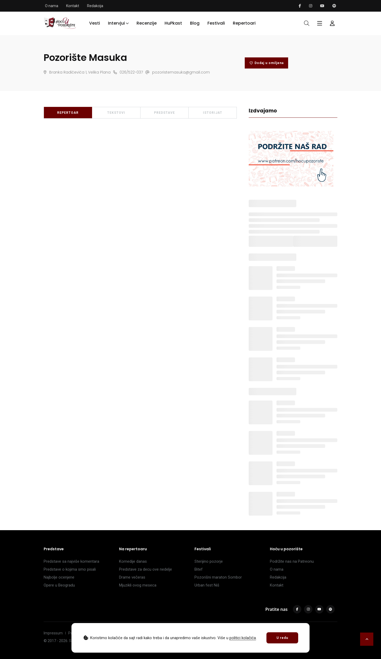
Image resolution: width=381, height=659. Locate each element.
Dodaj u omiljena (266, 62)
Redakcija (95, 6)
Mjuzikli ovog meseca (137, 584)
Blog (194, 23)
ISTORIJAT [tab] (212, 112)
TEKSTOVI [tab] (116, 112)
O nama (51, 6)
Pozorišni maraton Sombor (218, 576)
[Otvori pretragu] (306, 23)
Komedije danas (133, 560)
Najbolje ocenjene (59, 576)
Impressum (53, 632)
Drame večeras (132, 576)
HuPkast (173, 23)
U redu (282, 638)
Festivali (216, 23)
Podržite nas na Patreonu (292, 560)
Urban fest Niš (206, 584)
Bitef (198, 568)
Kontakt (72, 6)
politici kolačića (242, 637)
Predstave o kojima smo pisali (70, 568)
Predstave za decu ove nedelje (145, 568)
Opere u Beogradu (59, 584)
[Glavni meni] (320, 23)
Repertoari (244, 23)
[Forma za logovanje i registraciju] (332, 23)
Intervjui (116, 23)
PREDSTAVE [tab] (164, 112)
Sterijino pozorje (208, 560)
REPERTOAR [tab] (68, 112)
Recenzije (147, 23)
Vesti (94, 23)
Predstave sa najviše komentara (71, 560)
